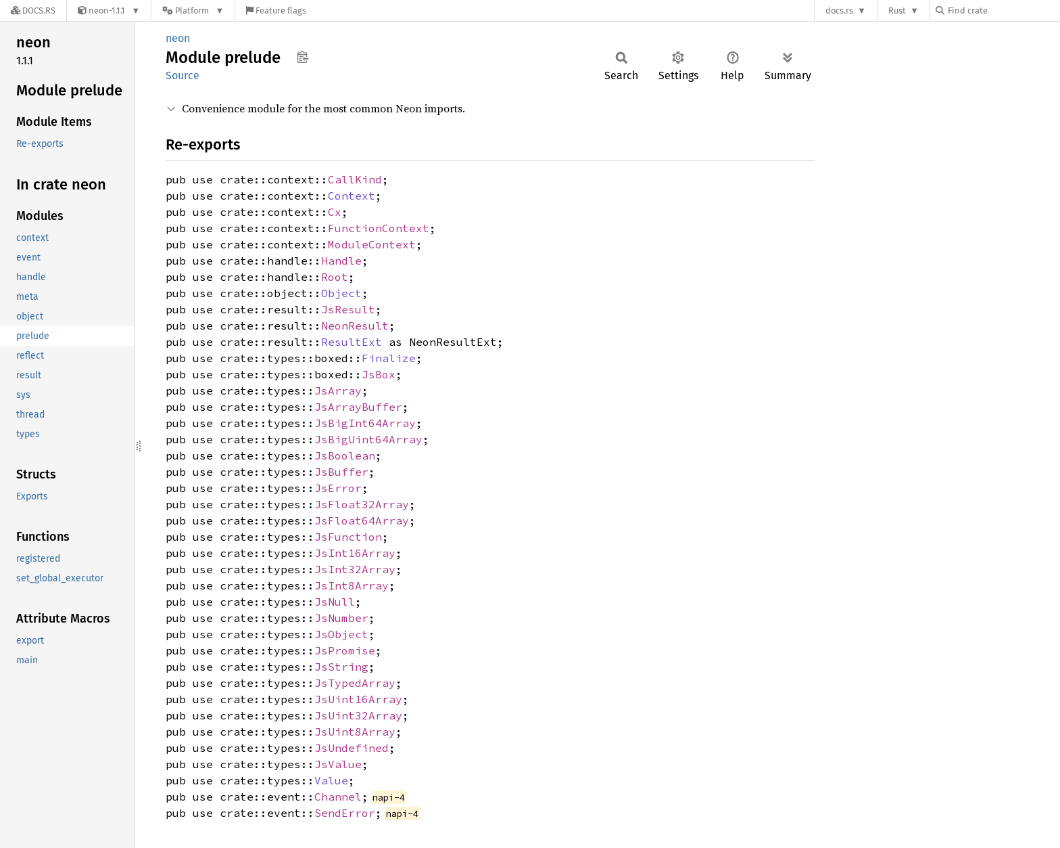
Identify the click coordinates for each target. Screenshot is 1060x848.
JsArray (338, 390)
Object (341, 293)
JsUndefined (351, 748)
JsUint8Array (354, 731)
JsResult (348, 309)
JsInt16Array (354, 553)
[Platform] (193, 10)
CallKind (355, 179)
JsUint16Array (358, 699)
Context (351, 195)
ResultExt (351, 342)
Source (182, 75)
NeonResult (355, 325)
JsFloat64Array (361, 520)
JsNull (334, 601)
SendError (344, 813)
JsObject (341, 634)
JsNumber (341, 618)
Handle (341, 260)
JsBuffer (341, 471)
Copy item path (302, 56)
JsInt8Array (351, 585)
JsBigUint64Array (368, 439)
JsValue (338, 764)
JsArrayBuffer (358, 407)
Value (331, 780)
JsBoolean (344, 455)
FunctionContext (378, 228)
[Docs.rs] (33, 10)
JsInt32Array (354, 569)
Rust (897, 10)
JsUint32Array (358, 715)
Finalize (389, 358)
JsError (338, 488)
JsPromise (344, 650)
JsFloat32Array (361, 504)
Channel (338, 796)
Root (334, 277)
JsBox (378, 374)
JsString (341, 666)
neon (178, 38)
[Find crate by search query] (1003, 10)
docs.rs (839, 10)
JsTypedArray (354, 683)
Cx (334, 212)
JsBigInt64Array (365, 423)
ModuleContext (372, 244)
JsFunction (348, 536)
